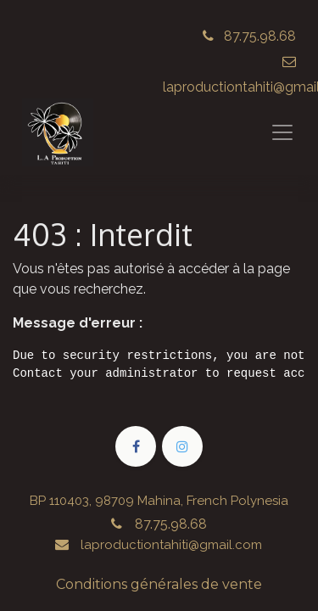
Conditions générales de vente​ (159, 584)
